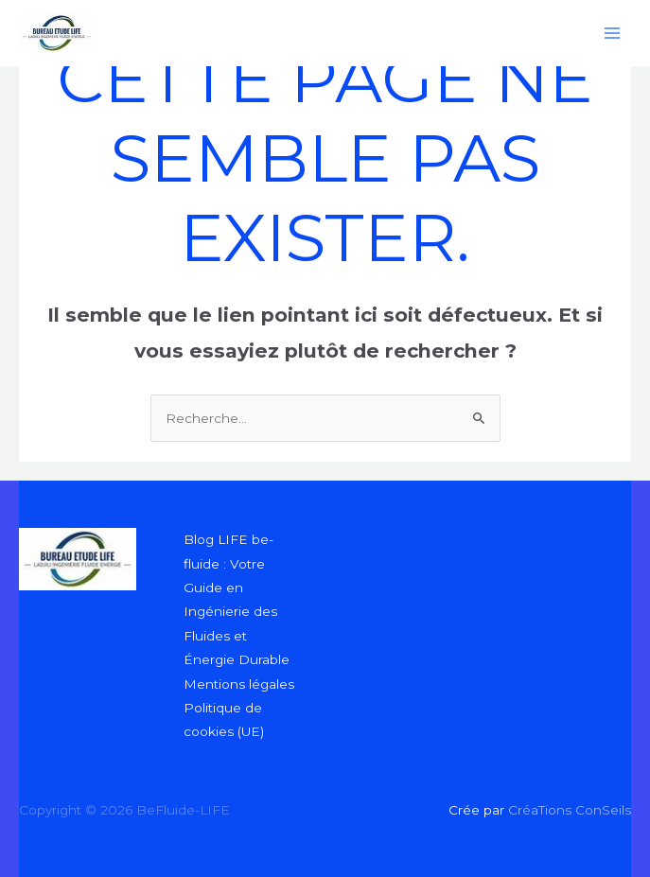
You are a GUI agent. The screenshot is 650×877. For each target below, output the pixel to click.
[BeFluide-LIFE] (57, 33)
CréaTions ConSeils (567, 809)
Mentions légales (239, 684)
